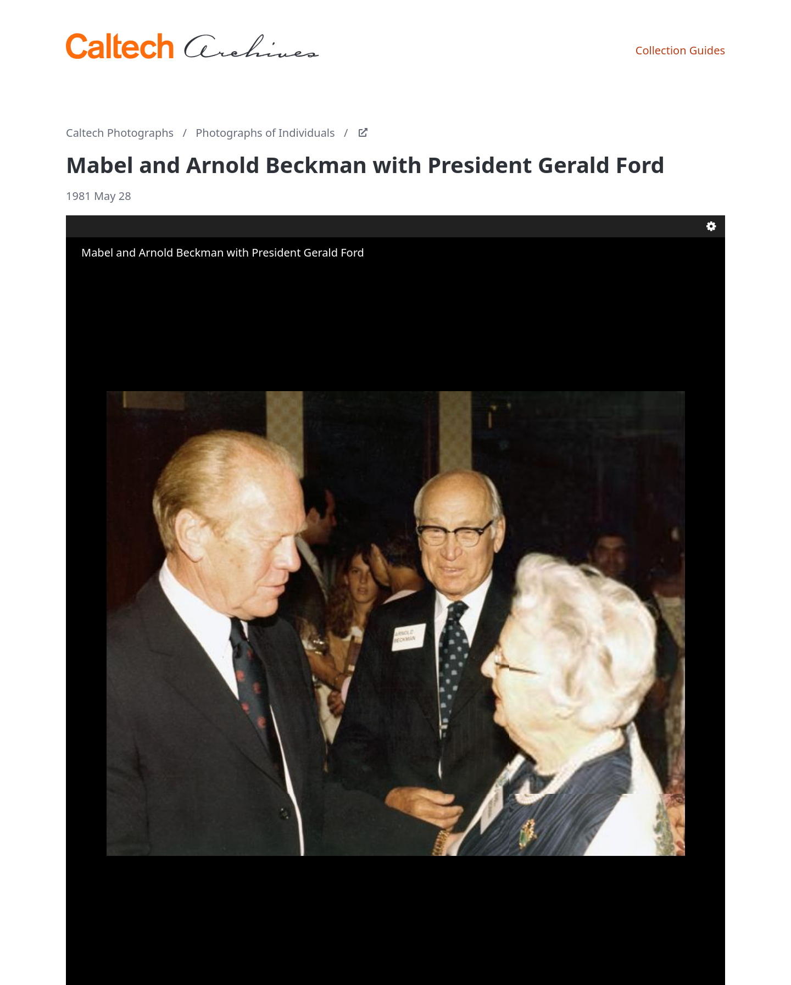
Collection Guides (680, 50)
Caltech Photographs (120, 132)
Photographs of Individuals (265, 132)
